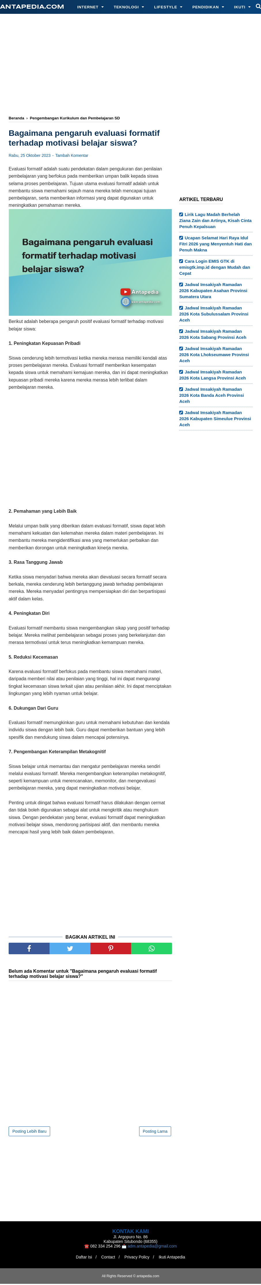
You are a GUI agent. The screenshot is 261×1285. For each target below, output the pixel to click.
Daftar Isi (81, 1258)
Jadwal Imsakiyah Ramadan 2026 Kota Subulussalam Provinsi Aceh (213, 313)
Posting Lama (155, 1132)
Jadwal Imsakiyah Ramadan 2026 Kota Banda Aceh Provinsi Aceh (211, 395)
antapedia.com (32, 7)
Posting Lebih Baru (29, 1132)
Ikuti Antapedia (174, 1258)
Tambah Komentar (71, 156)
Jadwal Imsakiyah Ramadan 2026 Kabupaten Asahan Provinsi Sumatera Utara (213, 290)
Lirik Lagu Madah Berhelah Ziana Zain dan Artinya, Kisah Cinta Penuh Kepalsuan (215, 220)
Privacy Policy (137, 1258)
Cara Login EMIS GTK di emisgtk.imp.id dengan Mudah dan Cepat (214, 267)
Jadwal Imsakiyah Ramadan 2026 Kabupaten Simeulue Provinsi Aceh (215, 418)
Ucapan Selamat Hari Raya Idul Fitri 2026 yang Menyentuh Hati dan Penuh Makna (215, 243)
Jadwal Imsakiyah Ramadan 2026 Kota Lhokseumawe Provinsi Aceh (214, 354)
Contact (107, 1258)
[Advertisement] (135, 65)
